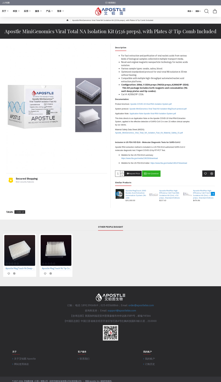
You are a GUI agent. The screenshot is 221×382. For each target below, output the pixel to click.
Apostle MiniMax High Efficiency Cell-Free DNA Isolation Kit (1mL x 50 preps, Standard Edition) (169, 192)
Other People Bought (110, 225)
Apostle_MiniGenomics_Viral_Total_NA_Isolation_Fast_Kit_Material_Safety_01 (147, 133)
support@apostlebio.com (122, 308)
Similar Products (123, 180)
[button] (117, 192)
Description (120, 47)
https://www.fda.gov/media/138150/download (139, 158)
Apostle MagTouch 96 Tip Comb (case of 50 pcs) (57, 266)
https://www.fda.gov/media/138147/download (169, 163)
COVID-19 (20, 210)
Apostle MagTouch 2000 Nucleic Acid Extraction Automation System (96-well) (136, 192)
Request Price (133, 171)
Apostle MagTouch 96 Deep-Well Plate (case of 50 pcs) (20, 266)
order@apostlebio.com (141, 303)
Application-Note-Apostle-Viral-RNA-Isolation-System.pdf (153, 114)
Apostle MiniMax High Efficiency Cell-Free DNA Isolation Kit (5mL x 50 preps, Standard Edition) (203, 192)
